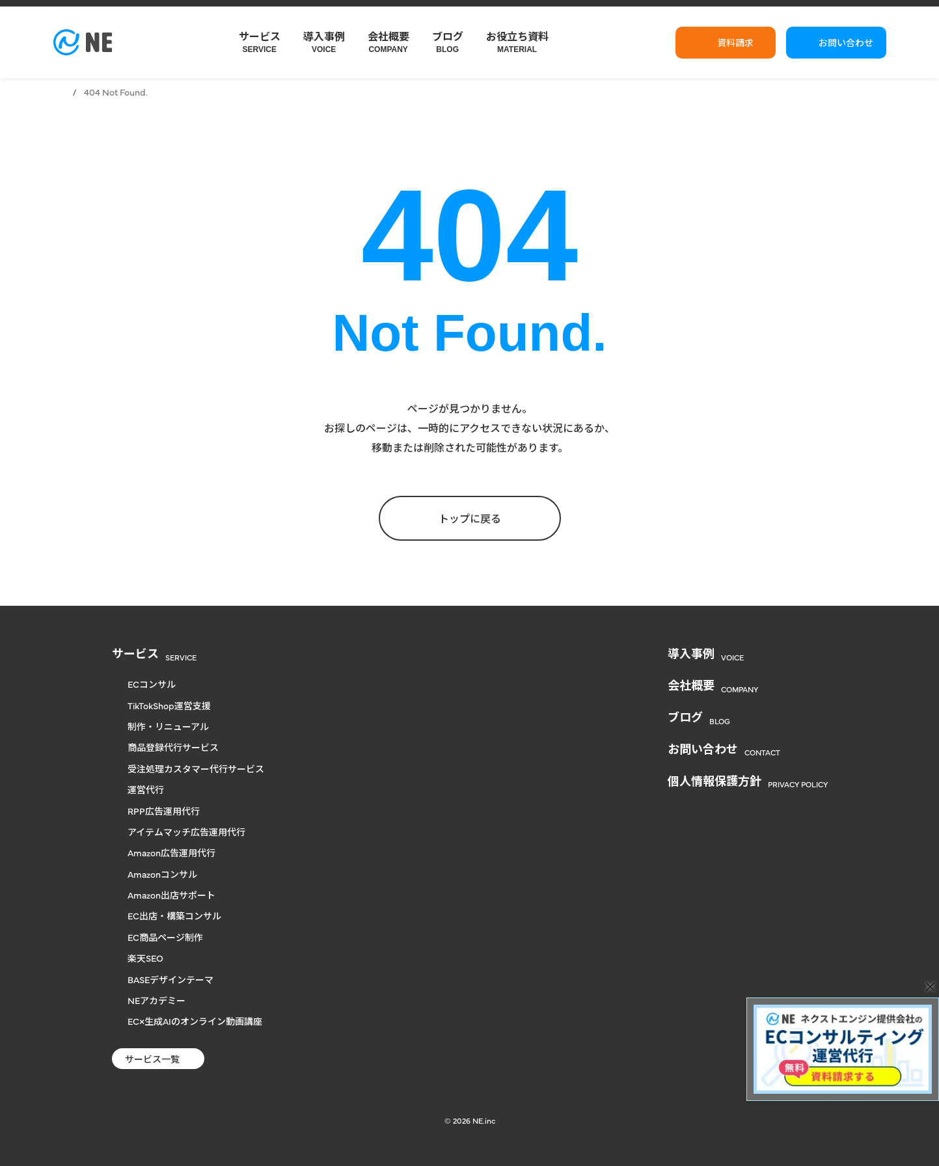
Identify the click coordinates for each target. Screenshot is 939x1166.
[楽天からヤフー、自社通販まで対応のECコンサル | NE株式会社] (82, 42)
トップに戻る (470, 518)
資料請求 (735, 42)
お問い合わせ (846, 42)
